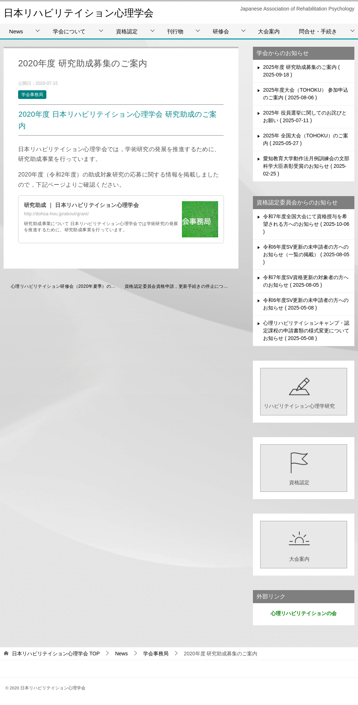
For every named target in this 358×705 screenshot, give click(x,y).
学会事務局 (32, 94)
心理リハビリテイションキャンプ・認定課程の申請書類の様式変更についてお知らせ (306, 330)
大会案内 (269, 31)
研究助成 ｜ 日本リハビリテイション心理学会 (85, 205)
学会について (69, 31)
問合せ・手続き (318, 31)
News (16, 31)
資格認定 (127, 31)
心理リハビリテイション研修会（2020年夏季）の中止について (66, 286)
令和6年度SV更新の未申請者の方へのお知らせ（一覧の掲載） (306, 254)
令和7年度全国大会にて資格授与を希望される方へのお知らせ (306, 224)
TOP (56, 653)
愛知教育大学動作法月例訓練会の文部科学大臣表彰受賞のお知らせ (306, 166)
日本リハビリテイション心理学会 (87, 12)
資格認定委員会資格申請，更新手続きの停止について (179, 286)
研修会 (221, 31)
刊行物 (175, 31)
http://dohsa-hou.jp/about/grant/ (56, 213)
